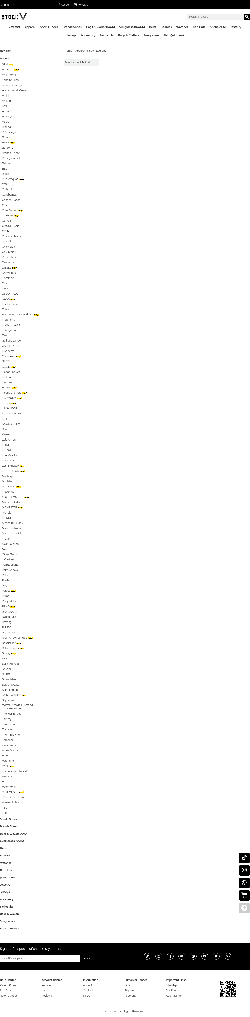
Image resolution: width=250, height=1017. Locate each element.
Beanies (166, 27)
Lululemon (9, 439)
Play (5, 585)
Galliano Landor (12, 340)
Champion (8, 246)
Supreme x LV (10, 684)
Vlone (5, 755)
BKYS (8, 142)
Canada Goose (11, 199)
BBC (5, 168)
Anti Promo (9, 74)
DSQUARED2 (10, 293)
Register (46, 985)
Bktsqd (6, 126)
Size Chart (6, 990)
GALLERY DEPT (12, 345)
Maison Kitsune (11, 528)
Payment (130, 995)
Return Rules (8, 985)
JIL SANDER (9, 408)
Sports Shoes (49, 27)
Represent (8, 632)
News (86, 995)
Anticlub (7, 100)
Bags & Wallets (128, 35)
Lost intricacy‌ (13, 465)
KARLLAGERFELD (13, 413)
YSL (4, 807)
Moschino (8, 491)
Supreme (8, 700)
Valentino (8, 760)
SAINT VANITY (14, 695)
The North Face (11, 713)
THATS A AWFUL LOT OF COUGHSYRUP (17, 707)
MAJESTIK (11, 486)
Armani (6, 111)
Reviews (14, 27)
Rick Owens (9, 611)
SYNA (5, 658)
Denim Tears (10, 257)
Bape (5, 173)
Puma (5, 596)
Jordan (9, 403)
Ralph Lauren (13, 648)
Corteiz (6, 220)
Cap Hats (199, 27)
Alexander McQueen (15, 90)
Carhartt (7, 189)
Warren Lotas (10, 802)
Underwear (9, 745)
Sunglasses (151, 35)
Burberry (7, 147)
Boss (5, 137)
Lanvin (6, 444)
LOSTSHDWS (13, 470)
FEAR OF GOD (11, 324)
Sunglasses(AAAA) (132, 27)
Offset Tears (9, 554)
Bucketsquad (13, 179)
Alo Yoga (10, 69)
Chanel (6, 241)
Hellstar (7, 377)
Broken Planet (11, 152)
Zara (5, 812)
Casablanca (9, 194)
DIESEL (9, 267)
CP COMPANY (11, 225)
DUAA (8, 298)
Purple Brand (10, 564)
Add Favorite (174, 995)
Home (68, 50)
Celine (6, 205)
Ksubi (5, 429)
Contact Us (90, 990)
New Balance (10, 543)
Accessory (88, 35)
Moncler (7, 512)
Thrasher (7, 739)
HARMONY (12, 397)
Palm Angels (10, 569)
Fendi (5, 335)
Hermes (7, 382)
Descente (8, 262)
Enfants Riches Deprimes (20, 314)
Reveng (7, 622)
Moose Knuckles (12, 523)
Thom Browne (11, 734)
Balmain (7, 163)
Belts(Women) (174, 35)
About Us (89, 985)
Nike (5, 549)
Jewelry (235, 27)
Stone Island (10, 679)
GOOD (9, 366)
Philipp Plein (10, 601)
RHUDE (6, 627)
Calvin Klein (9, 252)
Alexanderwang (12, 85)
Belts (152, 27)
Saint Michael (10, 663)
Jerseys (71, 35)
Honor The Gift (11, 371)
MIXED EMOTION (15, 496)
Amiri (5, 95)
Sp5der (6, 668)
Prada (5, 580)
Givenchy (8, 351)
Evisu (5, 309)
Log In (45, 990)
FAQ (127, 985)
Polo (5, 575)
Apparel (30, 27)
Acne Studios (10, 80)
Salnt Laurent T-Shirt (77, 62)
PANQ (8, 606)
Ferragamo (9, 330)
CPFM (6, 231)
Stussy (9, 653)
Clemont (10, 215)
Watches (182, 27)
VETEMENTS (13, 792)
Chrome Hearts (11, 236)
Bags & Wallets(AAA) (100, 27)
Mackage (8, 476)
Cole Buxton (12, 210)
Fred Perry (8, 319)
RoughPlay (11, 642)
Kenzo (6, 434)
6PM (8, 64)
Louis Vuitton (10, 455)
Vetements (9, 786)
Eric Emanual (10, 304)
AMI (4, 106)
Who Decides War (13, 797)
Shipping (130, 990)
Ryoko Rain (9, 616)
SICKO (6, 674)
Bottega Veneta (11, 158)
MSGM (6, 538)
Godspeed (11, 356)
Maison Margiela (12, 533)
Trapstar (7, 729)
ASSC (5, 121)
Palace (9, 590)
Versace (7, 776)
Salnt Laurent (97, 50)
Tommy (6, 719)
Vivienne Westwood (14, 771)
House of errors (14, 392)
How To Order (8, 995)
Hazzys (9, 387)
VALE (8, 765)
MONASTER (12, 507)
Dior (4, 283)
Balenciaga (9, 132)
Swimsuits (107, 35)
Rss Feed (172, 990)
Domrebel (8, 278)
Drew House (9, 272)
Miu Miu (7, 481)
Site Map (171, 985)
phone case (218, 27)
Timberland (9, 724)
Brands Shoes (72, 27)
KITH (5, 418)
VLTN (5, 781)
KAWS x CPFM (11, 424)
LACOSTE (8, 460)
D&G (5, 288)
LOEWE (7, 450)
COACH (6, 184)
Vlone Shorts (10, 750)
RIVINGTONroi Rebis (17, 637)
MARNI (6, 517)
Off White (8, 559)
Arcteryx (7, 116)
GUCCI (6, 361)
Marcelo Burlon (11, 502)
